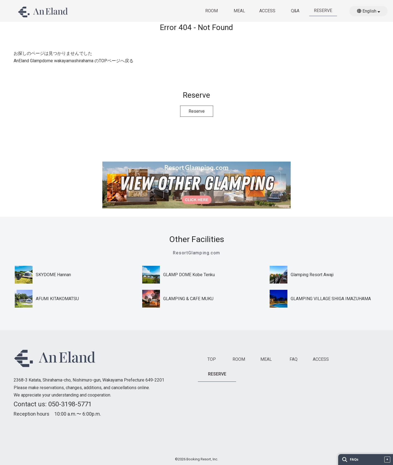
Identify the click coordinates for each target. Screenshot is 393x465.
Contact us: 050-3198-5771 (53, 404)
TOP (211, 359)
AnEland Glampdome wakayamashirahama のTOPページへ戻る (73, 60)
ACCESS (267, 10)
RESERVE (323, 10)
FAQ (293, 359)
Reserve (197, 111)
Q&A (295, 10)
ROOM (211, 10)
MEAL (239, 10)
